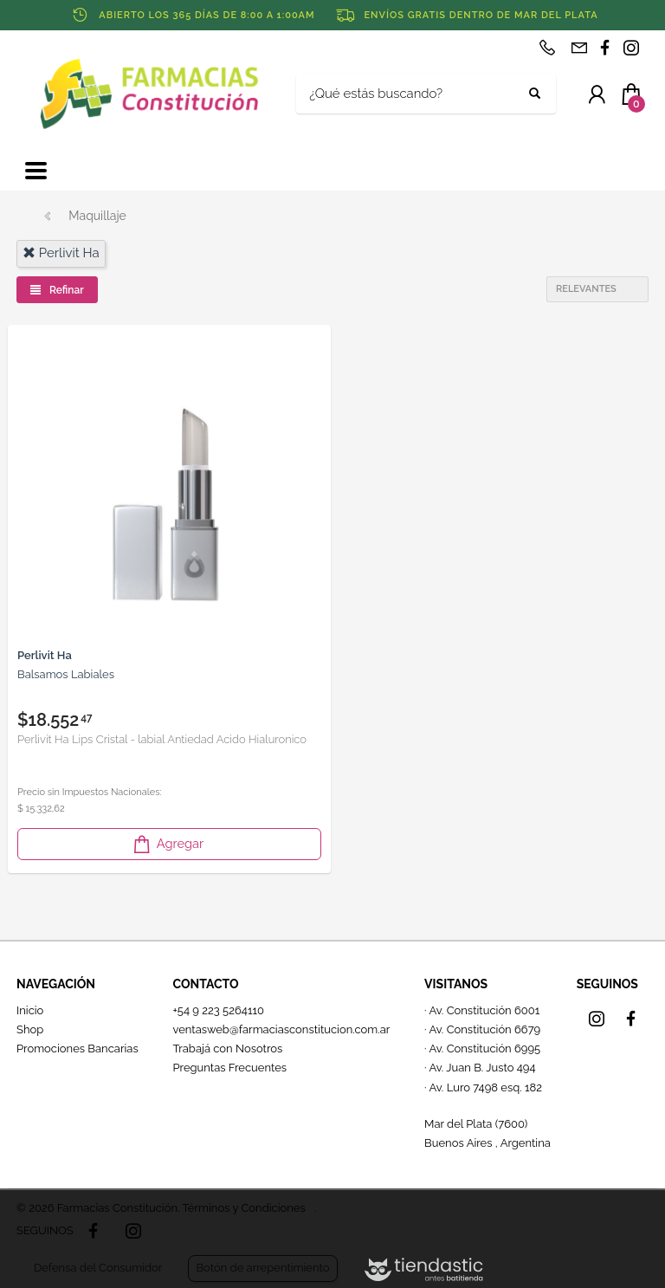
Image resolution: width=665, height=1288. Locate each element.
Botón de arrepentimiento (262, 1267)
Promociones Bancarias (77, 1048)
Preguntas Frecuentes (229, 1067)
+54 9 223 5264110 (218, 1010)
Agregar (167, 844)
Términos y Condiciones (243, 1207)
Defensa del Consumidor (98, 1267)
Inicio (29, 1010)
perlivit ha (61, 253)
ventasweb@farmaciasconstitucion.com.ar (281, 1029)
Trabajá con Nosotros (227, 1048)
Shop (29, 1029)
